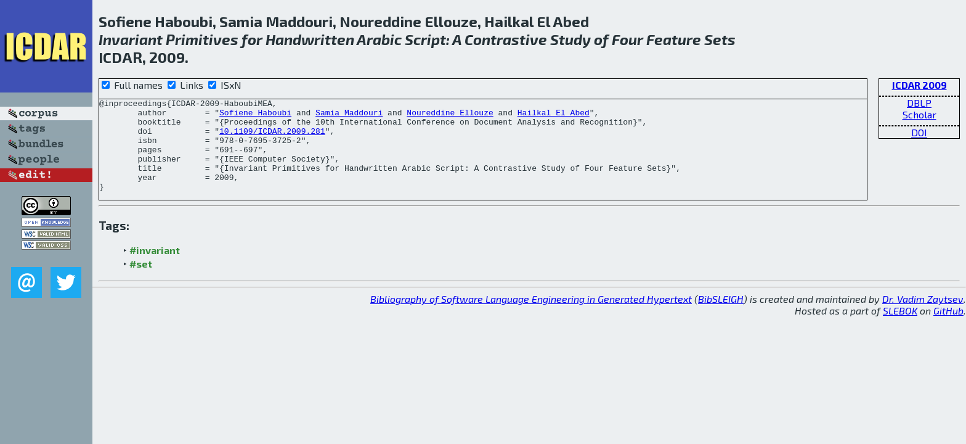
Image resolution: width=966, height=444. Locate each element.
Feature (673, 39)
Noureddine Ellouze (450, 115)
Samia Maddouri (349, 115)
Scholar (919, 114)
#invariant (154, 268)
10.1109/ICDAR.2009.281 (272, 138)
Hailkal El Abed (554, 115)
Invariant (131, 39)
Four (627, 39)
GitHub (948, 329)
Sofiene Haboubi (255, 115)
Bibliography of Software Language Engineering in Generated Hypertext (531, 317)
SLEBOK (900, 329)
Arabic (379, 39)
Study (570, 39)
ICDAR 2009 (919, 85)
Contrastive (506, 39)
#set (140, 282)
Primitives (202, 39)
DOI (919, 132)
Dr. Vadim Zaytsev (923, 317)
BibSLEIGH (721, 317)
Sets (720, 39)
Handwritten (310, 39)
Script (425, 39)
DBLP (919, 103)
